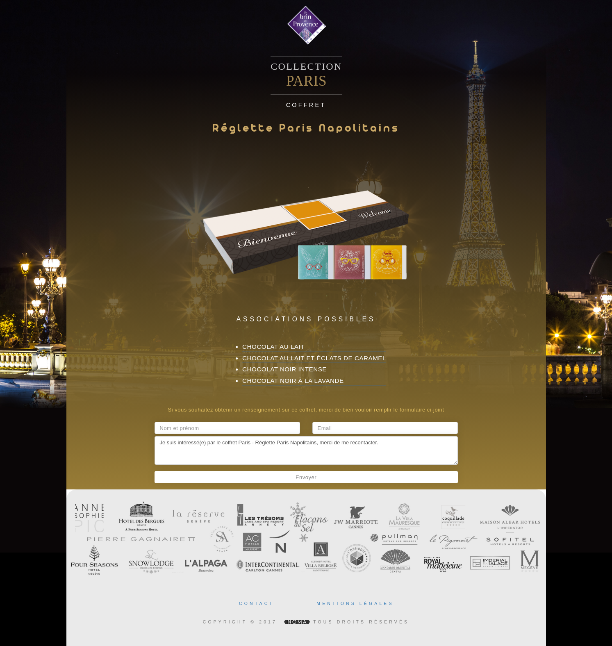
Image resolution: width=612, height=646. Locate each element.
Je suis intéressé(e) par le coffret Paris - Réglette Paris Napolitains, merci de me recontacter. (306, 450)
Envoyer (306, 477)
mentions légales (355, 603)
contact (256, 603)
